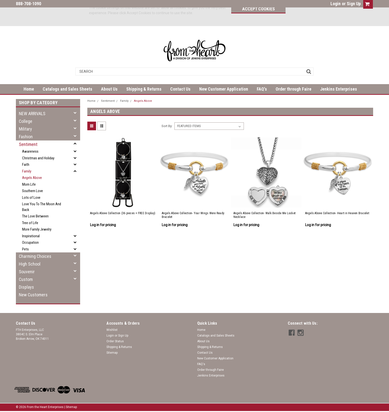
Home (29, 89)
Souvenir (27, 271)
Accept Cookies (258, 8)
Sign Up (354, 3)
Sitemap (112, 352)
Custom (26, 279)
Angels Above (32, 177)
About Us (109, 89)
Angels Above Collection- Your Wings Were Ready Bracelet (193, 215)
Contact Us (180, 89)
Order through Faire (293, 89)
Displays (26, 287)
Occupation (30, 242)
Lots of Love (31, 197)
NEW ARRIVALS (32, 113)
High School (29, 264)
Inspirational (31, 236)
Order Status (115, 341)
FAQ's (262, 89)
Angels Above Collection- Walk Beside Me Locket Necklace (264, 215)
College (25, 121)
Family (26, 171)
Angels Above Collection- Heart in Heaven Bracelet (337, 213)
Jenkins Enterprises (338, 89)
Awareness (30, 151)
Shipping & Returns (144, 89)
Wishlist (112, 330)
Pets (25, 249)
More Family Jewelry (36, 229)
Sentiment (28, 144)
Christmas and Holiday (38, 158)
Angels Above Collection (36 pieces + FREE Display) (123, 213)
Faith (25, 164)
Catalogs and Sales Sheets (67, 89)
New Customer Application (223, 89)
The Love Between (35, 216)
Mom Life (29, 184)
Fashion (26, 136)
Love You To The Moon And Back (41, 207)
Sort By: (167, 126)
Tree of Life (30, 223)
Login (335, 3)
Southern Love (32, 191)
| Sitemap (70, 407)
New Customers (33, 294)
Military (25, 129)
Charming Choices (35, 256)
